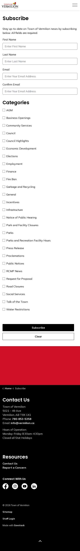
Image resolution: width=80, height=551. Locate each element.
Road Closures (13, 286)
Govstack (19, 525)
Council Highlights (16, 141)
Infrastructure (13, 209)
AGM (8, 110)
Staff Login (9, 518)
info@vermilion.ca (22, 423)
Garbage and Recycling (19, 186)
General (9, 194)
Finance (9, 171)
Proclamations (13, 255)
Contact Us (10, 463)
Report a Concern (14, 467)
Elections (10, 156)
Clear (38, 336)
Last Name (9, 54)
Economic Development (19, 148)
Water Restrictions (16, 309)
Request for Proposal (17, 278)
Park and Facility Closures (20, 225)
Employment (12, 164)
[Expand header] (75, 5)
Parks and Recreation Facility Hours (27, 240)
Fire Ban (10, 179)
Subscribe (38, 327)
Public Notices (13, 263)
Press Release (13, 248)
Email (6, 69)
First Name (9, 39)
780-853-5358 (21, 419)
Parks (8, 232)
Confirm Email (11, 84)
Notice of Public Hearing (20, 217)
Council (9, 133)
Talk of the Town (15, 301)
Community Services (17, 125)
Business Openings (16, 118)
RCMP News (12, 271)
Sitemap (7, 511)
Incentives (11, 202)
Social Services (14, 294)
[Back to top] (40, 541)
